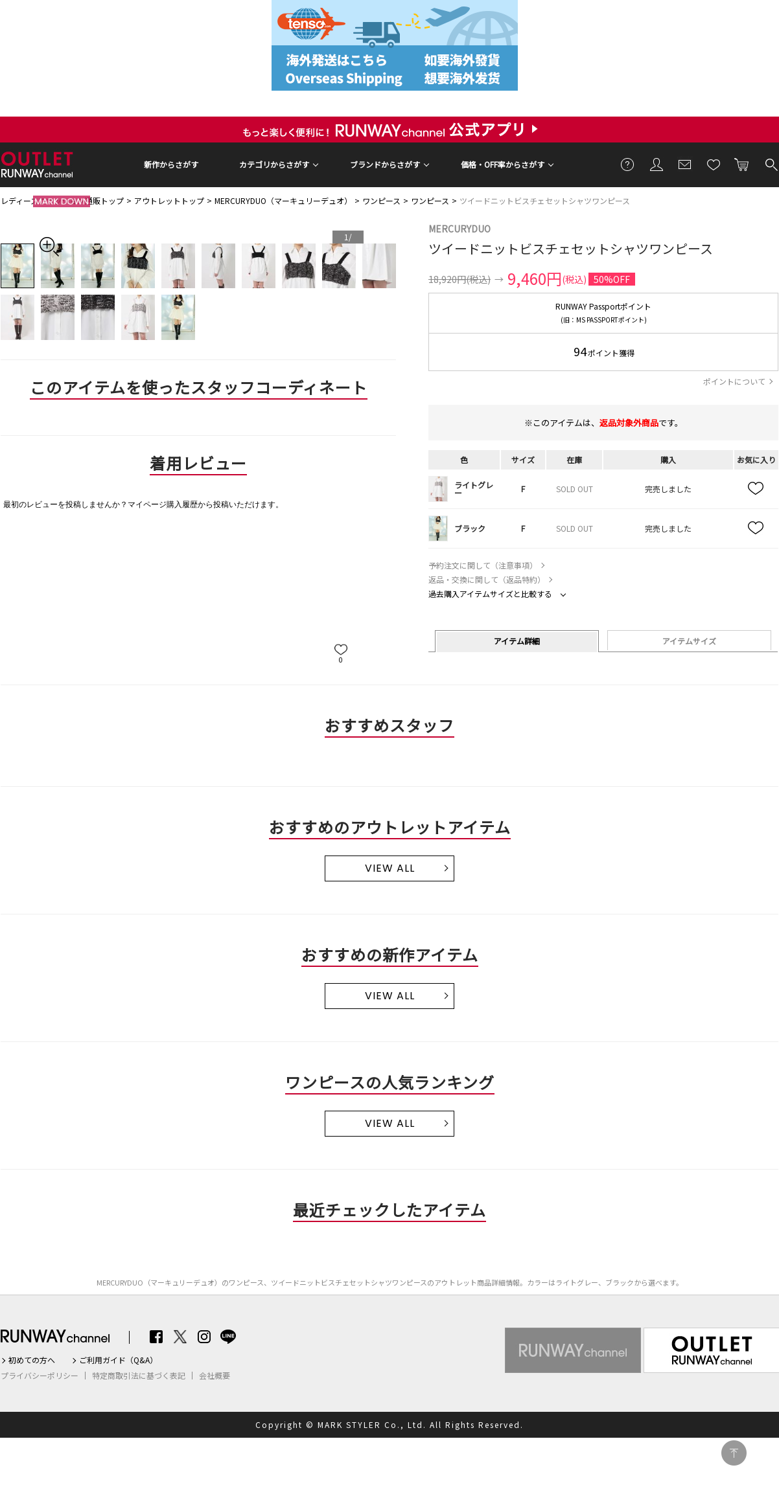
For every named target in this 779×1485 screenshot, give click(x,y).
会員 (656, 164)
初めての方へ (31, 1360)
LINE (228, 1336)
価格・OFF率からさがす (502, 164)
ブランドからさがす (385, 164)
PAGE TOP (734, 1453)
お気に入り (713, 164)
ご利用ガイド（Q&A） (118, 1360)
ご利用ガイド (628, 164)
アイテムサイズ (689, 640)
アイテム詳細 (517, 640)
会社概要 (214, 1375)
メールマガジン (685, 164)
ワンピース (381, 200)
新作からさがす (171, 164)
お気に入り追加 (756, 489)
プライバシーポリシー (39, 1375)
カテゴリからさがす (274, 164)
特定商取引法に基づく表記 (138, 1375)
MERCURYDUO (459, 228)
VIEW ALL (390, 868)
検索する (770, 164)
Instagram (204, 1336)
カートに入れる (742, 164)
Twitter (180, 1336)
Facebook (156, 1336)
